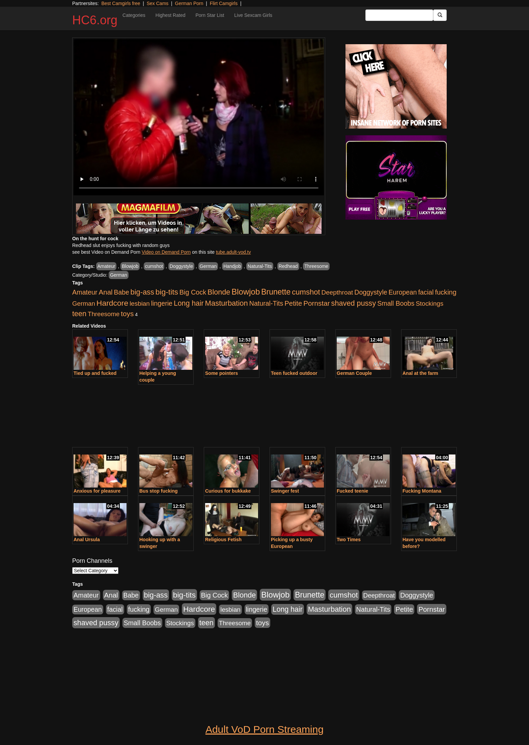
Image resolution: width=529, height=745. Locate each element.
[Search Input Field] (399, 15)
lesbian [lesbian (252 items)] (140, 303)
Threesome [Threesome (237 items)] (103, 314)
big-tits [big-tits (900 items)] (167, 291)
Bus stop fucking (158, 491)
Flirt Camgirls (224, 3)
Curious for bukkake (228, 491)
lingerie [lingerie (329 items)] (161, 303)
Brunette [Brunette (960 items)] (275, 291)
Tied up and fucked (95, 373)
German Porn (189, 3)
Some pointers (221, 373)
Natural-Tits (260, 266)
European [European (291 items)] (403, 292)
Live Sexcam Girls (253, 15)
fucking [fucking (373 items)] (445, 292)
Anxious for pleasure (97, 491)
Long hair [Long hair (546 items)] (189, 303)
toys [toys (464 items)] (127, 314)
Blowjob (130, 266)
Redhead (288, 266)
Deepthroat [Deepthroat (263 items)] (337, 292)
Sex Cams (158, 3)
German (208, 266)
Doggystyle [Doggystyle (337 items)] (370, 292)
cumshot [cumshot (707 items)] (306, 292)
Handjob (232, 266)
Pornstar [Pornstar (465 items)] (316, 303)
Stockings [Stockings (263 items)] (429, 303)
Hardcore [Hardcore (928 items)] (112, 303)
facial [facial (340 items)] (426, 292)
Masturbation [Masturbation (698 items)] (226, 303)
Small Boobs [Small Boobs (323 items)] (395, 303)
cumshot (154, 266)
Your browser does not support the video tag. (199, 117)
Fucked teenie (352, 491)
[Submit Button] (440, 15)
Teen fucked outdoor (294, 373)
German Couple (354, 373)
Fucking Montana (421, 491)
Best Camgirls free (120, 3)
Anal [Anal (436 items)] (106, 292)
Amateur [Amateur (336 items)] (85, 292)
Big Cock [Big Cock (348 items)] (192, 292)
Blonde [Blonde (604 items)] (218, 292)
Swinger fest (285, 491)
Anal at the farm (420, 373)
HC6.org (94, 20)
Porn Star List (209, 15)
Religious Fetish (223, 539)
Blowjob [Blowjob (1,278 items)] (245, 291)
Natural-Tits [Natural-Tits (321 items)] (266, 303)
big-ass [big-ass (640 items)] (142, 292)
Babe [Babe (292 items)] (121, 292)
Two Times (349, 539)
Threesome (316, 266)
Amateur (106, 266)
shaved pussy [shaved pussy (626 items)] (353, 303)
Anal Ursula (87, 539)
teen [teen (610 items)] (79, 313)
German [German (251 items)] (83, 303)
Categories (133, 15)
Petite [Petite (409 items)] (293, 303)
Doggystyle (181, 266)
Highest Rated (171, 15)
